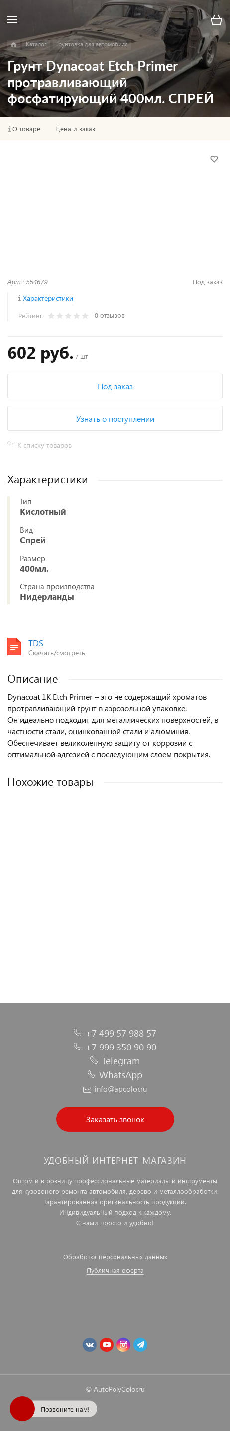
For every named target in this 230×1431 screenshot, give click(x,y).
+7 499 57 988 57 (120, 1033)
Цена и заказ (75, 129)
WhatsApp (120, 1074)
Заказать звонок (115, 1119)
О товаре (26, 129)
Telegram (121, 1060)
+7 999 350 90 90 (120, 1047)
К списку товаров (44, 445)
